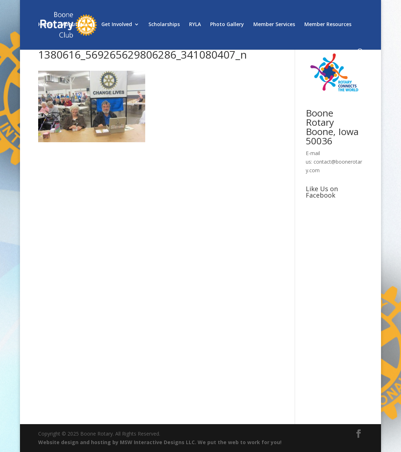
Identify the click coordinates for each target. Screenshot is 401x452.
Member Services (274, 25)
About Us (73, 25)
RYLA (195, 25)
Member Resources (327, 25)
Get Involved (116, 25)
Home (45, 25)
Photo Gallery (227, 25)
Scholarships (164, 25)
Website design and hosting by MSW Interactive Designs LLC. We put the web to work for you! (159, 442)
